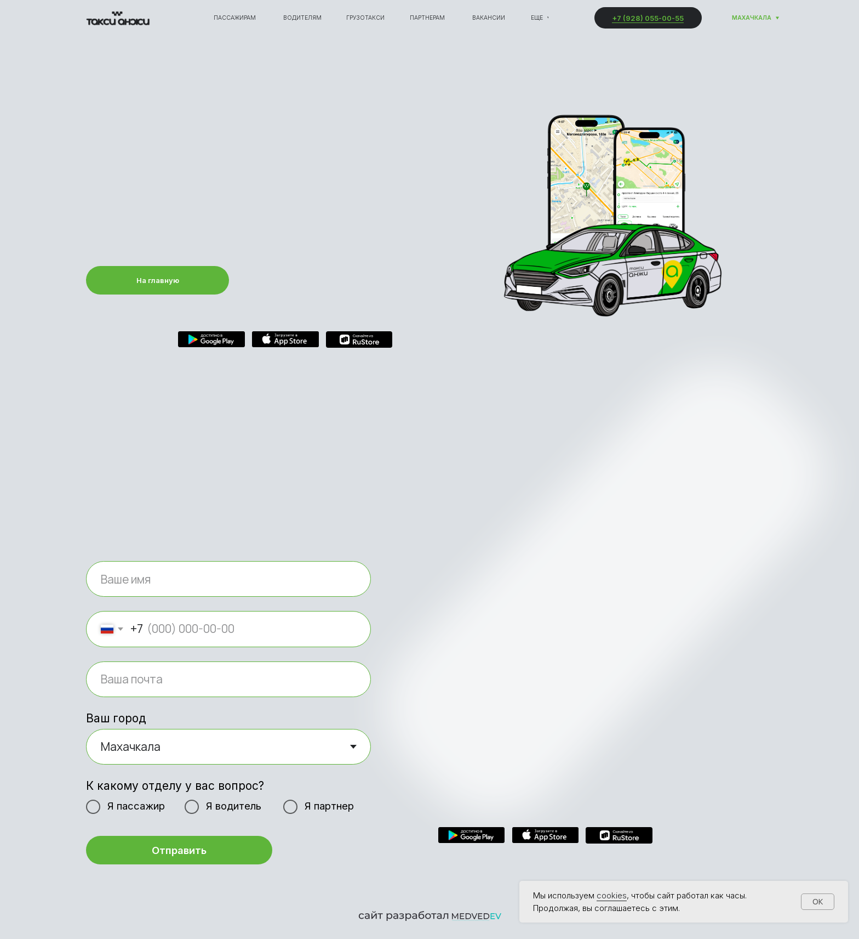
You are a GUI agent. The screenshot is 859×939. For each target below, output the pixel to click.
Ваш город (116, 718)
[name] (228, 579)
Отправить (179, 850)
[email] (228, 679)
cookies (612, 895)
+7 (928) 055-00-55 (648, 18)
